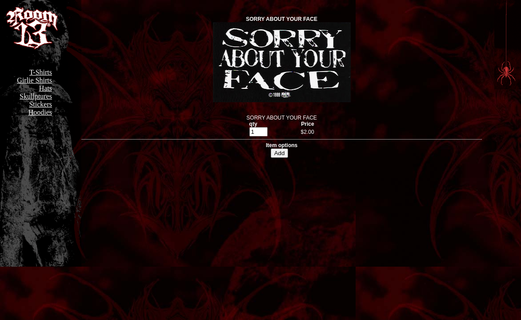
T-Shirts (40, 72)
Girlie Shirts (34, 80)
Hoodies (40, 112)
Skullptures (36, 96)
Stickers (40, 104)
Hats (45, 88)
